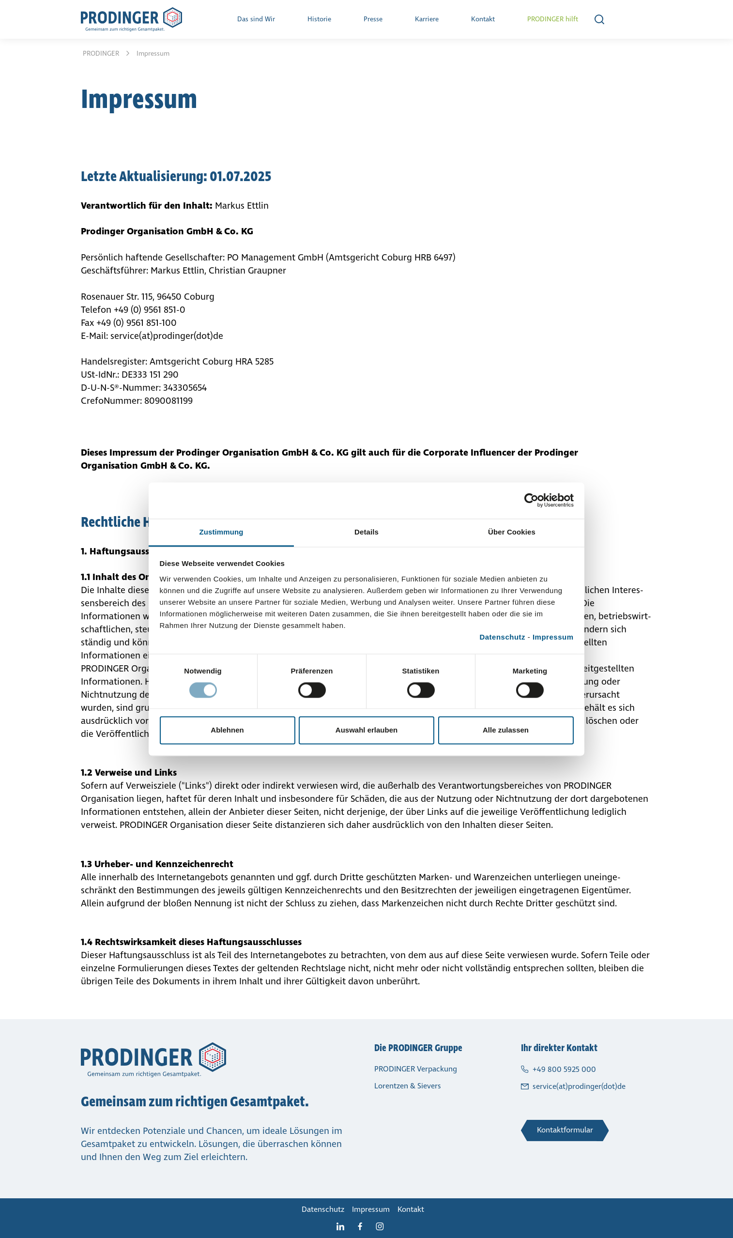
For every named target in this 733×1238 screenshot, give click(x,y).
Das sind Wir (256, 19)
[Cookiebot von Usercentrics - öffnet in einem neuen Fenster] (531, 500)
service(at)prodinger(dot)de (579, 1086)
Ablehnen (227, 730)
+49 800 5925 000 (564, 1069)
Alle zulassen (506, 730)
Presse (373, 19)
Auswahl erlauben (366, 730)
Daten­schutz (323, 1209)
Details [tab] (366, 532)
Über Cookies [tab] (511, 532)
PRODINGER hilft (552, 19)
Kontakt (483, 19)
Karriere (427, 19)
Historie (319, 19)
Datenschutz (502, 637)
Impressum (553, 637)
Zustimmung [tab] (221, 532)
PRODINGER (102, 53)
